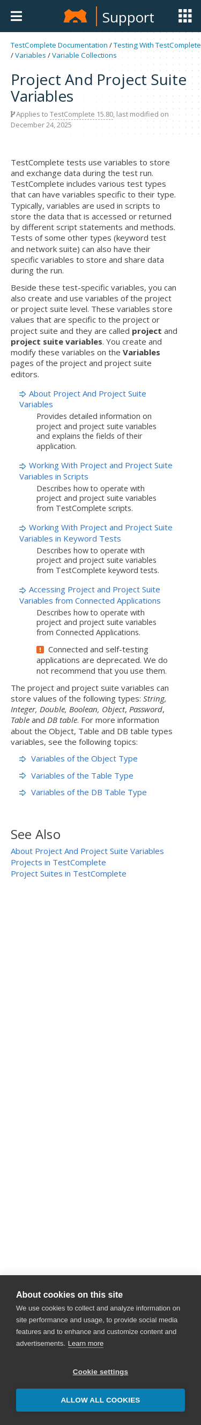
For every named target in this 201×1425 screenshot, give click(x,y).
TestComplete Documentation (59, 45)
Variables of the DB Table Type (83, 792)
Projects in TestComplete (58, 862)
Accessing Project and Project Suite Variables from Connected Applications (90, 594)
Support (128, 17)
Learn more (85, 1343)
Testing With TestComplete (157, 45)
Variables (30, 55)
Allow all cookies (100, 1400)
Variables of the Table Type (76, 775)
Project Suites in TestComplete (68, 873)
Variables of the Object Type (78, 758)
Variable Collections (84, 55)
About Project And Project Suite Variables (87, 850)
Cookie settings (101, 1372)
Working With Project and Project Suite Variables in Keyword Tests (96, 532)
